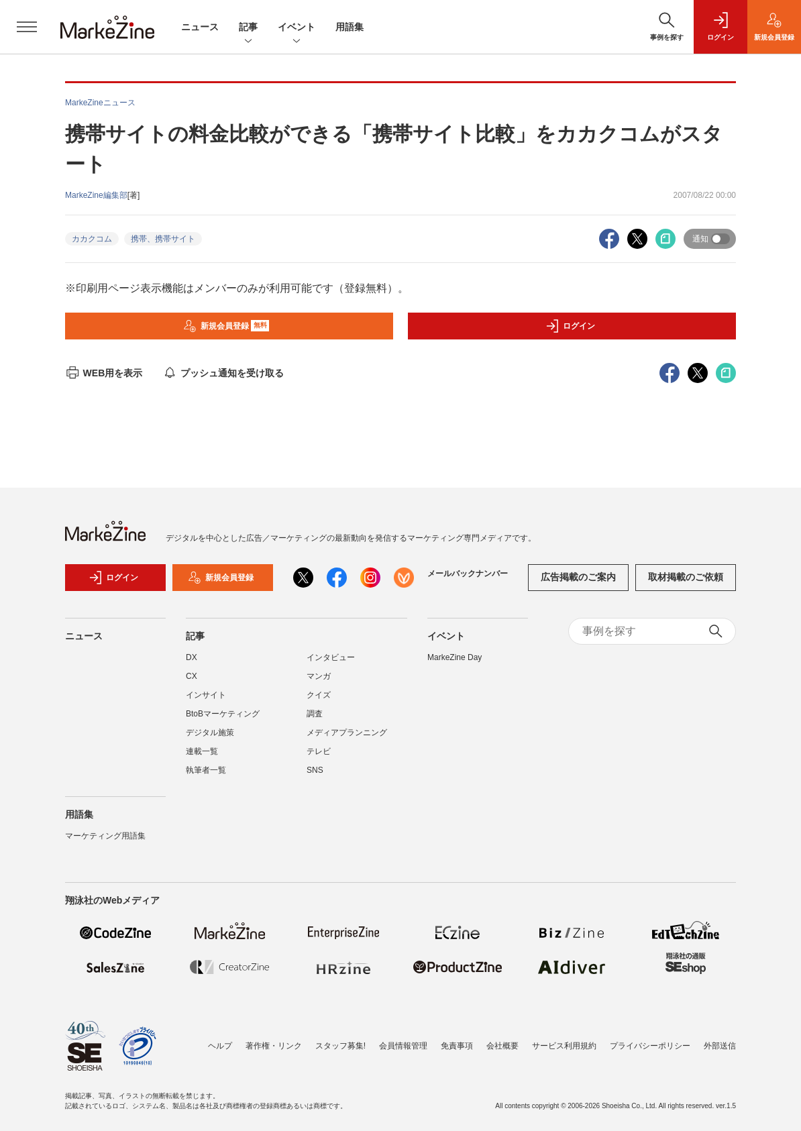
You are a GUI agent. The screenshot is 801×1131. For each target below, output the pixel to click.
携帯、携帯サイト (163, 239)
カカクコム (92, 239)
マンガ (319, 676)
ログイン (570, 326)
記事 (248, 27)
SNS (315, 770)
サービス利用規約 (564, 1046)
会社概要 (502, 1046)
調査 (315, 713)
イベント (296, 27)
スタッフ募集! (340, 1046)
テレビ (319, 751)
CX (191, 676)
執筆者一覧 (206, 770)
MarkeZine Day (454, 657)
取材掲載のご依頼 (685, 577)
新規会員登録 (226, 326)
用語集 (349, 26)
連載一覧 (202, 751)
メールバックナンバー (467, 573)
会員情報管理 (403, 1046)
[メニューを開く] (27, 27)
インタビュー (331, 657)
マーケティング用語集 (105, 836)
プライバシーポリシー (650, 1046)
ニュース (200, 26)
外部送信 (720, 1046)
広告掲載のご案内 (578, 577)
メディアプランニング (347, 732)
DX (191, 657)
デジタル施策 (210, 732)
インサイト (206, 695)
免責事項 (457, 1046)
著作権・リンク (274, 1046)
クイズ (319, 695)
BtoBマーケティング (223, 713)
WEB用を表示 (103, 373)
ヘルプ (220, 1046)
